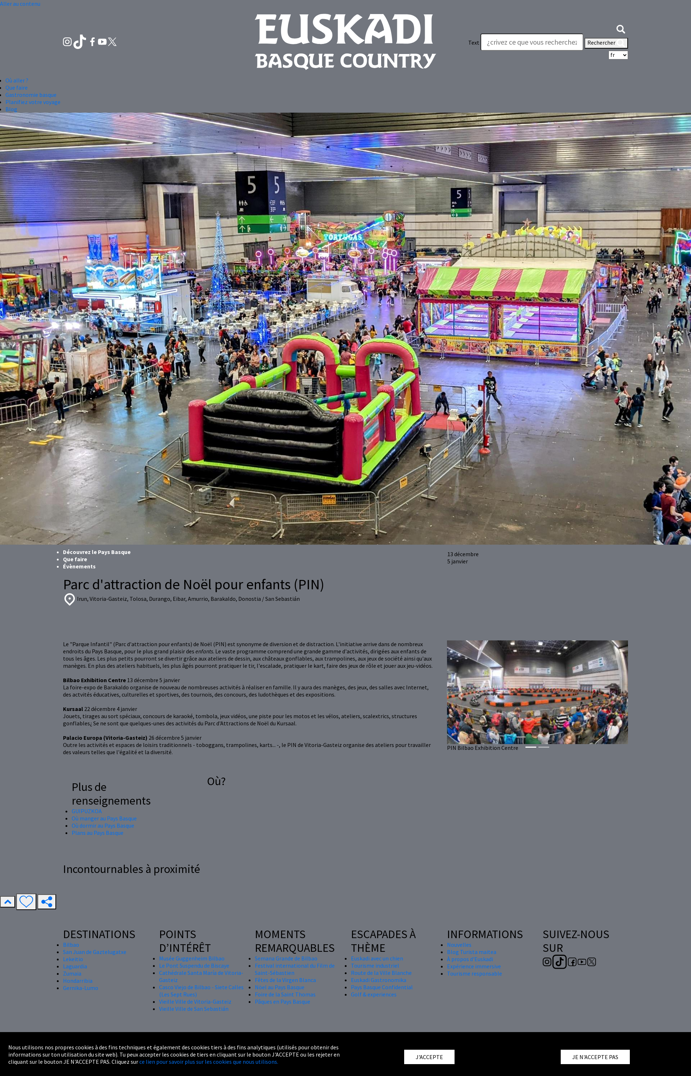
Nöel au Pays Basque (279, 987)
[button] (621, 28)
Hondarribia (77, 980)
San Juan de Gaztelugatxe (94, 951)
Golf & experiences (374, 994)
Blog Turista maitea (471, 951)
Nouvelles (459, 944)
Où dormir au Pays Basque (103, 825)
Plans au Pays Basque (97, 832)
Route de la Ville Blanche (381, 972)
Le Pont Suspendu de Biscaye (194, 965)
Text (473, 42)
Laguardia (75, 966)
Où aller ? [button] (16, 80)
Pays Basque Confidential (382, 987)
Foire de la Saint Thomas (285, 994)
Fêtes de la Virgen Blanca (285, 979)
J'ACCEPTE (429, 1057)
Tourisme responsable (474, 973)
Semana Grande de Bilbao (286, 958)
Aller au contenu (20, 3)
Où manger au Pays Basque (104, 818)
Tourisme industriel (375, 965)
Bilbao (71, 944)
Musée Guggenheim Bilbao (192, 958)
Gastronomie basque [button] (31, 94)
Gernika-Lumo (80, 987)
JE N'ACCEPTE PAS (595, 1057)
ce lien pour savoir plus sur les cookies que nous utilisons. (208, 1061)
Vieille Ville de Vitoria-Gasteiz (195, 1001)
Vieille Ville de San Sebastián (194, 1008)
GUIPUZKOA (87, 811)
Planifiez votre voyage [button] (32, 101)
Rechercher (606, 43)
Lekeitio (73, 959)
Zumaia (72, 973)
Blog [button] (11, 109)
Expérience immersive (474, 966)
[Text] (531, 42)
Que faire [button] (16, 87)
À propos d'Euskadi (470, 959)
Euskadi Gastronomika (378, 979)
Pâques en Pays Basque (282, 1001)
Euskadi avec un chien (377, 958)
